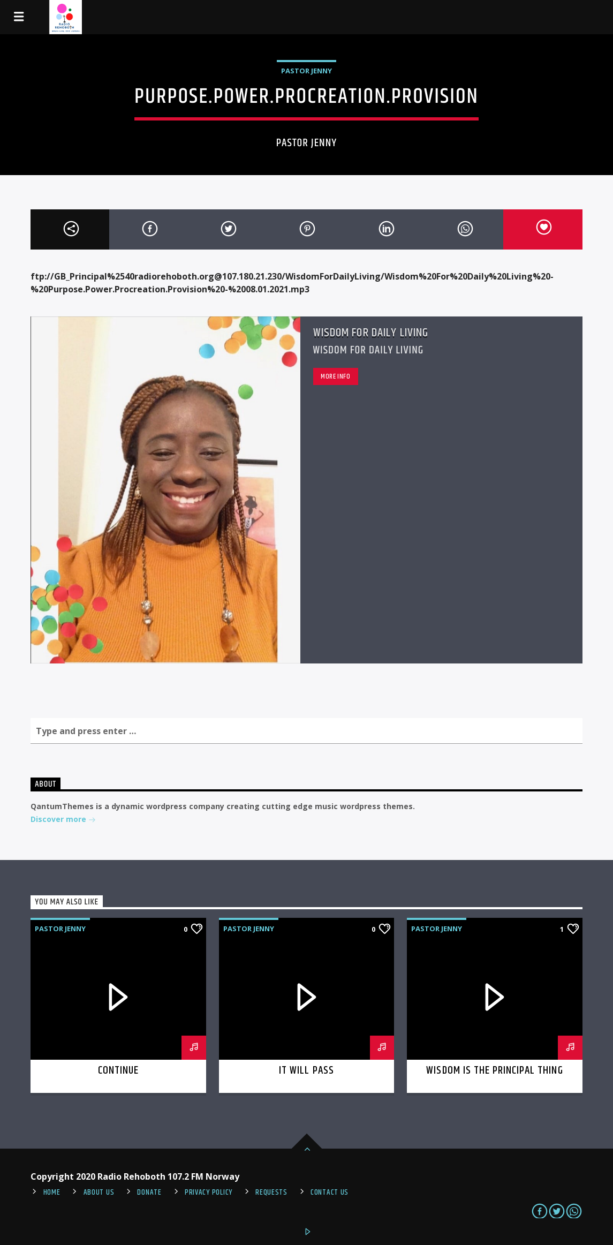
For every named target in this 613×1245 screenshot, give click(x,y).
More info (336, 376)
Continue (118, 1070)
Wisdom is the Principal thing (494, 1070)
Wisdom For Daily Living (371, 332)
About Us (99, 1192)
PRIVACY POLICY (208, 1192)
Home (51, 1192)
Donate (149, 1192)
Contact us (330, 1192)
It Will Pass (306, 1070)
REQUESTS (271, 1192)
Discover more (63, 820)
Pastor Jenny (306, 71)
